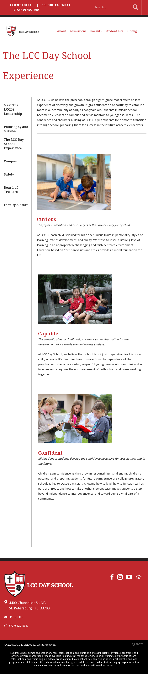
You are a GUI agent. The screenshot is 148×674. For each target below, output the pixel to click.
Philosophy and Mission (16, 129)
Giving (132, 31)
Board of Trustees (11, 190)
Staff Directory (26, 9)
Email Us (13, 617)
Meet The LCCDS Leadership (13, 109)
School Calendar (56, 5)
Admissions (78, 31)
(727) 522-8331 (16, 625)
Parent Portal (21, 5)
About (61, 31)
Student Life (114, 31)
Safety (9, 174)
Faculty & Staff (16, 205)
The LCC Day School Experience (14, 144)
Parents (96, 31)
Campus (10, 161)
